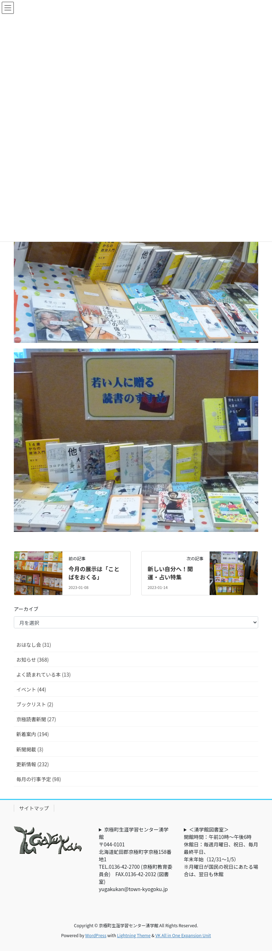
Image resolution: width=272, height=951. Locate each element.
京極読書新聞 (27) (36, 719)
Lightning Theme (134, 935)
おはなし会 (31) (33, 644)
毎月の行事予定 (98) (38, 779)
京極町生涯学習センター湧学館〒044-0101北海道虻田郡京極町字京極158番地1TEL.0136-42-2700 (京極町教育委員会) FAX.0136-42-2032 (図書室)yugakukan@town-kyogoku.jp (135, 859)
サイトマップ (34, 808)
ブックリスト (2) (34, 704)
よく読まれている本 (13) (43, 674)
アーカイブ (26, 608)
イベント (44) (31, 689)
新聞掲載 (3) (29, 749)
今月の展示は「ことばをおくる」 (93, 573)
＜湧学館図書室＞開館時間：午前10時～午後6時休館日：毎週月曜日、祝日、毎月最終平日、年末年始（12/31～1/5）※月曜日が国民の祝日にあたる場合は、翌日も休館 (221, 852)
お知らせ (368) (32, 659)
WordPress (96, 935)
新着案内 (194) (32, 734)
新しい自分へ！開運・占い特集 (170, 573)
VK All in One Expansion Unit (183, 935)
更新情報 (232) (32, 764)
